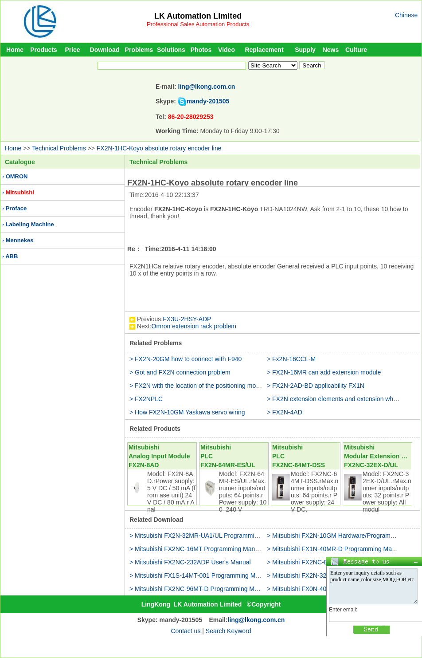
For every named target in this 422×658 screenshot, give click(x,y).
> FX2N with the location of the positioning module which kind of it (219, 385)
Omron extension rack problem (194, 326)
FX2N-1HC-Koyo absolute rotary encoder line (159, 148)
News (331, 49)
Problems (139, 49)
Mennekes (20, 240)
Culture (356, 49)
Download (105, 49)
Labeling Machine (30, 224)
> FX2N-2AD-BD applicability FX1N (315, 385)
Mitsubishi (20, 192)
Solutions (171, 49)
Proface (16, 208)
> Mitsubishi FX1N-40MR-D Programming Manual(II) (339, 548)
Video (226, 49)
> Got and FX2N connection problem (180, 372)
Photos (201, 49)
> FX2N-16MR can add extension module (324, 372)
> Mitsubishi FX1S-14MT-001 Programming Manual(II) (203, 575)
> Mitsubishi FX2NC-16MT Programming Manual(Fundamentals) (218, 548)
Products (43, 49)
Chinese (406, 15)
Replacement (264, 49)
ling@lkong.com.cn (206, 86)
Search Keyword (228, 630)
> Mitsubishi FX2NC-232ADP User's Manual (190, 562)
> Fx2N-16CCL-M (291, 358)
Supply (305, 49)
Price (72, 49)
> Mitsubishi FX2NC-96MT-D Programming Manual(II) (203, 588)
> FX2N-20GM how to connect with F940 (185, 358)
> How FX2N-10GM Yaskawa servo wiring (187, 412)
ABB (11, 256)
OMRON (17, 176)
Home (14, 49)
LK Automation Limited (198, 16)
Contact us (185, 630)
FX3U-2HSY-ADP (187, 319)
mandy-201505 (208, 101)
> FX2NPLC (146, 398)
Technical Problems (59, 148)
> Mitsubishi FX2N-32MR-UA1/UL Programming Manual (206, 535)
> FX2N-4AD (284, 412)
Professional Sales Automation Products (198, 24)
